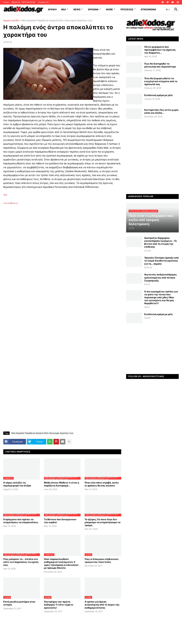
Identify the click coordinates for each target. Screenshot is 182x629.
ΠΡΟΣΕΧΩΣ (126, 9)
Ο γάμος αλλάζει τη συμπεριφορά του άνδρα (17, 484)
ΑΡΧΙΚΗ (52, 9)
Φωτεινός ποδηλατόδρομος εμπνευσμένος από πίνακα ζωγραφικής (160, 277)
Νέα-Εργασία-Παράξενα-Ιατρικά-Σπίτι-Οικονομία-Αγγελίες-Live (57, 20)
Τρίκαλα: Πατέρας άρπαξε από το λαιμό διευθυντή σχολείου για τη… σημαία (161, 260)
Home (6, 2)
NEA (63, 9)
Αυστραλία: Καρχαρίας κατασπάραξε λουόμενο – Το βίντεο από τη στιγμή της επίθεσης (160, 242)
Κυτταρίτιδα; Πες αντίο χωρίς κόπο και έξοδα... (161, 111)
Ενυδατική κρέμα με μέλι (158, 95)
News (76, 9)
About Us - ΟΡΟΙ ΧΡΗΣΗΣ (23, 2)
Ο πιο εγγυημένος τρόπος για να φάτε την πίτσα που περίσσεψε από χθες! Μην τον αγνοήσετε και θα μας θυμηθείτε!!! (161, 297)
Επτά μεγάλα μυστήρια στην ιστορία (19, 603)
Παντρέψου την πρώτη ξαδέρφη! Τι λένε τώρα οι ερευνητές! (58, 604)
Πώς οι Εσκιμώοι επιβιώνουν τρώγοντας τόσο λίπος (102, 560)
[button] (168, 9)
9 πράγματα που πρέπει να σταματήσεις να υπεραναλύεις (20, 521)
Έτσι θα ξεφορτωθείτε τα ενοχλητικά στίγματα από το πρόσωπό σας (160, 81)
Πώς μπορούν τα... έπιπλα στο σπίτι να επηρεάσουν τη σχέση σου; (20, 562)
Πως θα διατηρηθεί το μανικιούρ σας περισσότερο (160, 65)
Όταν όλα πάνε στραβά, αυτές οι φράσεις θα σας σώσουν (102, 484)
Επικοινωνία (148, 9)
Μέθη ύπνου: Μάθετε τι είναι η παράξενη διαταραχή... (61, 484)
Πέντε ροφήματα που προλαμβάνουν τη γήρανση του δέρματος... (159, 49)
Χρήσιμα (93, 9)
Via (5, 194)
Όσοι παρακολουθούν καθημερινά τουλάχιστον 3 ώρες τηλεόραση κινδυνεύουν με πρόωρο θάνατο (61, 563)
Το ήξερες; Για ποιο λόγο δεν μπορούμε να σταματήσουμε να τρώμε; (102, 522)
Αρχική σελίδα (11, 20)
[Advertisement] (55, 241)
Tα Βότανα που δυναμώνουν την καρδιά (60, 521)
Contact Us (43, 2)
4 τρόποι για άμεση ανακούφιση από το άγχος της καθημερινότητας (102, 604)
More (109, 9)
